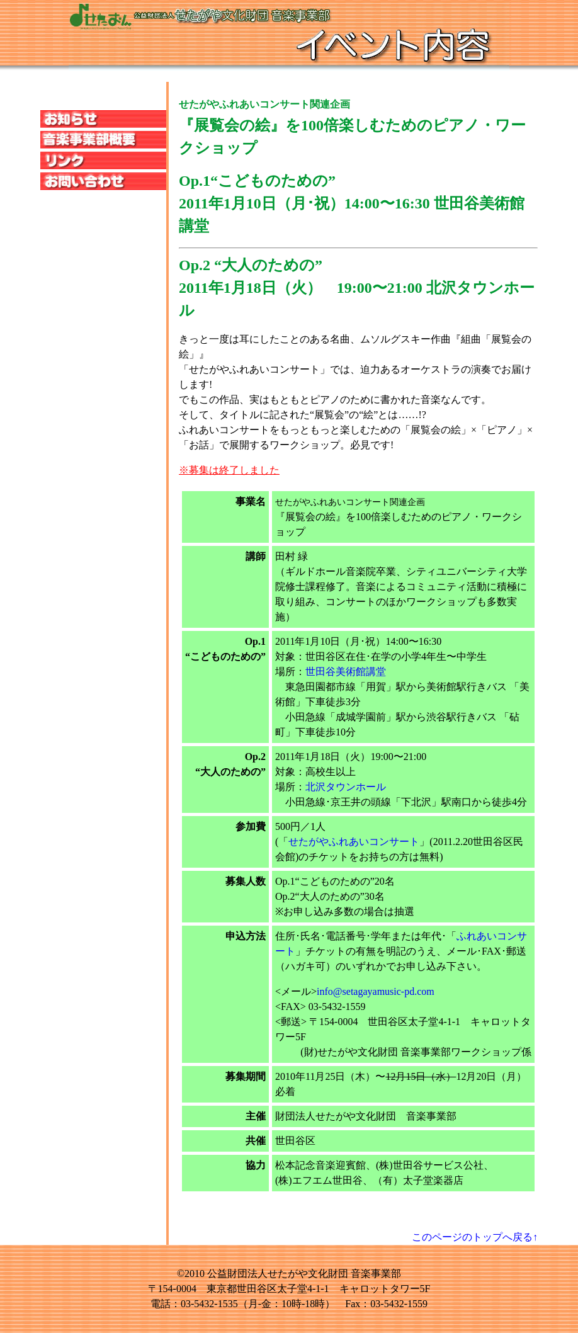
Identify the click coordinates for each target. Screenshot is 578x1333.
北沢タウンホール (345, 786)
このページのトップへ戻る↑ (475, 1237)
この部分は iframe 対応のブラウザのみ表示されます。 (103, 236)
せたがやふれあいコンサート (353, 841)
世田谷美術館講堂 (345, 671)
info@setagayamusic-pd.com (375, 991)
